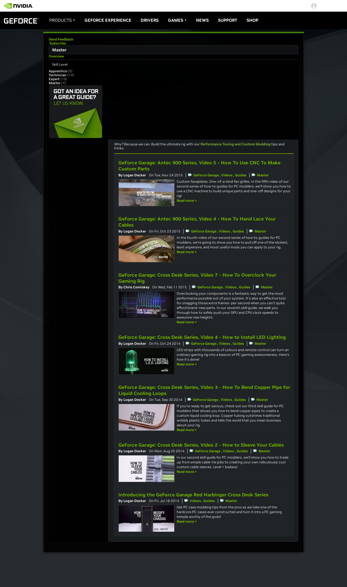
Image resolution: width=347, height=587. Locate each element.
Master (263, 175)
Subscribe (57, 43)
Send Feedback (61, 39)
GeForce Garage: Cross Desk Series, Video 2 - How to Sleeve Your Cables (201, 445)
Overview (56, 56)
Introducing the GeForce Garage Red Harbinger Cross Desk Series (193, 495)
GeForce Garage (206, 175)
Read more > (187, 200)
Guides (240, 175)
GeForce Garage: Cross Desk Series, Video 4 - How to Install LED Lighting (202, 337)
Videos (227, 175)
